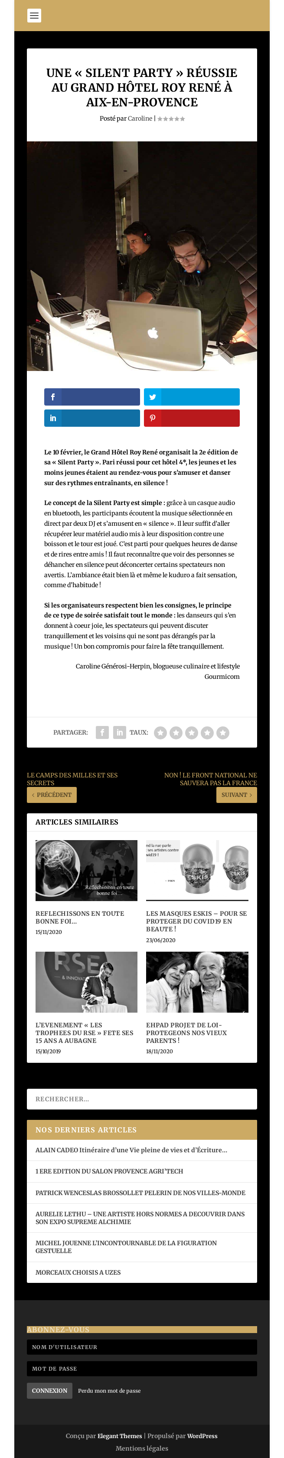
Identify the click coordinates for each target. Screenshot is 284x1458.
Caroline (140, 118)
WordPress (202, 1436)
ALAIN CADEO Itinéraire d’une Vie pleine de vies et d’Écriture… (132, 1150)
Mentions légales (142, 1448)
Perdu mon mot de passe (109, 1391)
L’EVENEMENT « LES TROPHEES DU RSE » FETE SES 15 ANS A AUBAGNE (84, 1033)
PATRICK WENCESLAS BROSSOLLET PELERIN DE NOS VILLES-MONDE (140, 1193)
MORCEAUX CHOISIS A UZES (78, 1272)
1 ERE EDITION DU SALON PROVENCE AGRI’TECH (109, 1171)
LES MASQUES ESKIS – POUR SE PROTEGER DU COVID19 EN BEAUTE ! (196, 921)
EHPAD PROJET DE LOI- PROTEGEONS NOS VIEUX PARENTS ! (186, 1033)
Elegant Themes (120, 1436)
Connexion (49, 1390)
